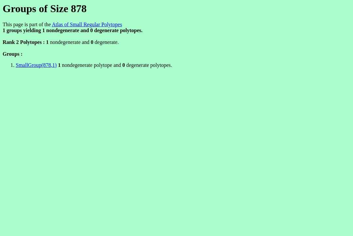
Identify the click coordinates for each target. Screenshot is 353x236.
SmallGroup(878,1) (36, 65)
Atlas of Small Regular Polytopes (87, 24)
